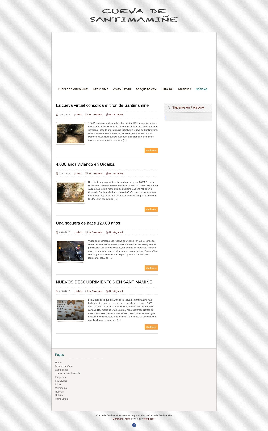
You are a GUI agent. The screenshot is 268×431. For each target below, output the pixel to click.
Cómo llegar (122, 89)
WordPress (148, 418)
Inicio (58, 384)
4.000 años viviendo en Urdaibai (85, 164)
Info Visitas (100, 89)
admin (79, 114)
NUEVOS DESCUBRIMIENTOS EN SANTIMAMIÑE (104, 282)
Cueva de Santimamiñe (73, 89)
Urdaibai (167, 89)
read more (151, 150)
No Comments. (96, 114)
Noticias (201, 89)
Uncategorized (116, 114)
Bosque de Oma (146, 89)
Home (58, 362)
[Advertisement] (134, 61)
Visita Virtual (61, 399)
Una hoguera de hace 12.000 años (88, 223)
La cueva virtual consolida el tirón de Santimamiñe (102, 105)
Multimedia (61, 388)
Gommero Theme (122, 418)
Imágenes (184, 89)
